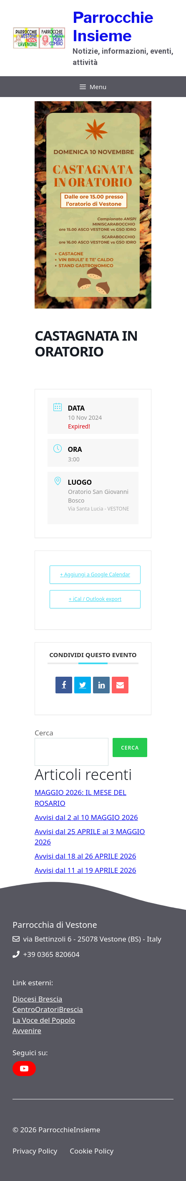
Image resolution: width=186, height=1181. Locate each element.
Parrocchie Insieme (113, 26)
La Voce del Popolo (44, 1020)
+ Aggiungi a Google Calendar (95, 574)
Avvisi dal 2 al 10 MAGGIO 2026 (86, 817)
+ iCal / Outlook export (95, 599)
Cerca (44, 733)
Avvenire (27, 1030)
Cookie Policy (91, 1151)
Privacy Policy (35, 1151)
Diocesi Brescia (37, 999)
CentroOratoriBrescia (48, 1009)
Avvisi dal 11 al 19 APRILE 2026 (85, 870)
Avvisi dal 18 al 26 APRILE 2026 (85, 856)
